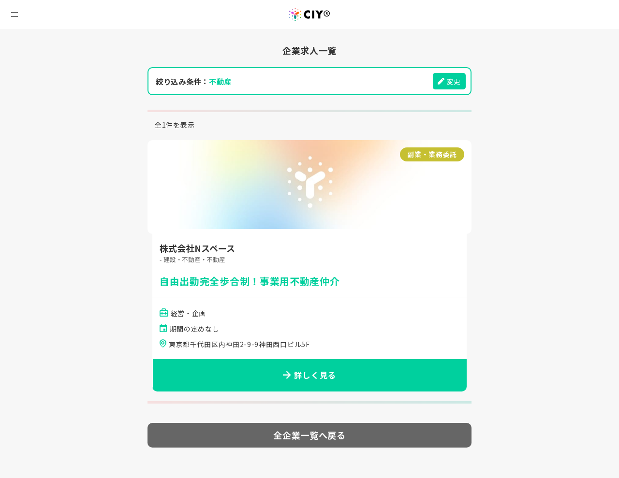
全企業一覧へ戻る (309, 436)
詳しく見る (310, 376)
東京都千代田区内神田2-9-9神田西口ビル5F (239, 345)
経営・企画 (189, 314)
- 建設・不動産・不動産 (195, 259)
